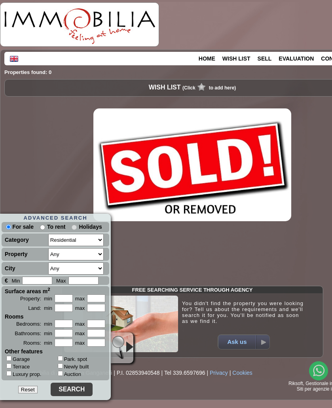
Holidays (90, 227)
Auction (69, 374)
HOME (207, 58)
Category (17, 240)
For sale (20, 227)
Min (15, 281)
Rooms (14, 316)
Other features (24, 351)
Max (61, 281)
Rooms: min (37, 343)
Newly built (73, 367)
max (80, 299)
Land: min (40, 308)
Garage (18, 359)
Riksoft (295, 383)
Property (16, 254)
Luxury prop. (23, 374)
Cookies (242, 373)
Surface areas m (27, 290)
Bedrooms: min (34, 324)
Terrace (18, 366)
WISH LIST (236, 58)
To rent (56, 227)
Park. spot (72, 359)
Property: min (36, 299)
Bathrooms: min (33, 333)
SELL (265, 58)
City (10, 268)
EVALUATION (296, 58)
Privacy (219, 373)
